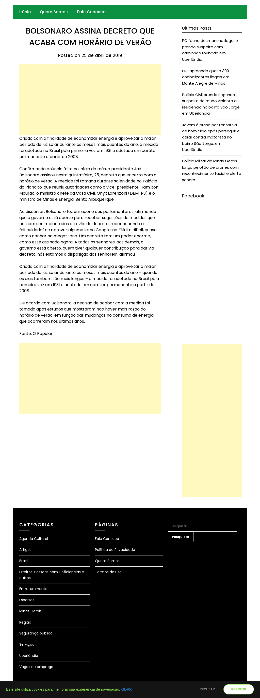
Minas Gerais (30, 611)
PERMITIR (237, 689)
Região (25, 622)
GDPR (126, 689)
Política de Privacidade (115, 549)
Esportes (26, 599)
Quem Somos (54, 11)
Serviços (26, 644)
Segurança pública (36, 633)
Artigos (25, 549)
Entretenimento (33, 588)
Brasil (23, 560)
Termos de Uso (108, 572)
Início (25, 11)
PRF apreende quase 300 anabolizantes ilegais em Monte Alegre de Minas (206, 77)
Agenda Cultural (33, 538)
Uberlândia (28, 655)
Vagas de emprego (36, 666)
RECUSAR (203, 689)
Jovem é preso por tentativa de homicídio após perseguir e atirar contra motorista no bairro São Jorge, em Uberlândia (211, 137)
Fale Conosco (91, 11)
